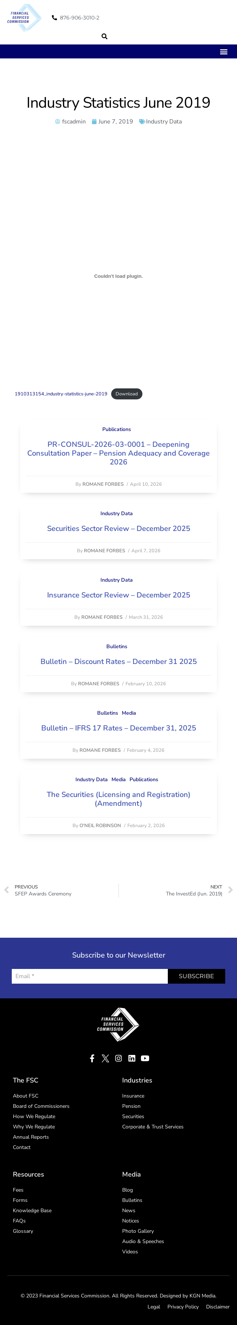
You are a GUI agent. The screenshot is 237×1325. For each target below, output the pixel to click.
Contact (22, 1147)
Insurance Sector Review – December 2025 (118, 595)
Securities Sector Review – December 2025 (118, 529)
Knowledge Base (32, 1210)
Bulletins (116, 646)
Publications (116, 429)
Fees (18, 1189)
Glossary (23, 1231)
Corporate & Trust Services (153, 1126)
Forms (20, 1200)
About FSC (25, 1095)
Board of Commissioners (41, 1106)
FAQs (19, 1220)
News (128, 1210)
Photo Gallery (138, 1231)
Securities (133, 1116)
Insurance (133, 1095)
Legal (154, 1306)
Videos (130, 1251)
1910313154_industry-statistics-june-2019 (61, 394)
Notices (130, 1220)
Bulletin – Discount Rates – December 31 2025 (118, 662)
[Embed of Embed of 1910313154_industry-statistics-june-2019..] (118, 276)
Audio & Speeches (143, 1241)
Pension (131, 1106)
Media (129, 713)
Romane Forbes (103, 484)
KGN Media (202, 1295)
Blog (127, 1189)
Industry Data (164, 122)
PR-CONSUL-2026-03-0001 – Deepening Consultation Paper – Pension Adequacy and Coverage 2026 (118, 453)
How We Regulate (34, 1116)
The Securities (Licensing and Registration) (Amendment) (119, 799)
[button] (104, 36)
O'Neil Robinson (100, 825)
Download (127, 394)
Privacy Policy (183, 1306)
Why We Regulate (34, 1126)
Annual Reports (31, 1137)
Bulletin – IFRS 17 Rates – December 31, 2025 (118, 728)
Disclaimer (218, 1306)
